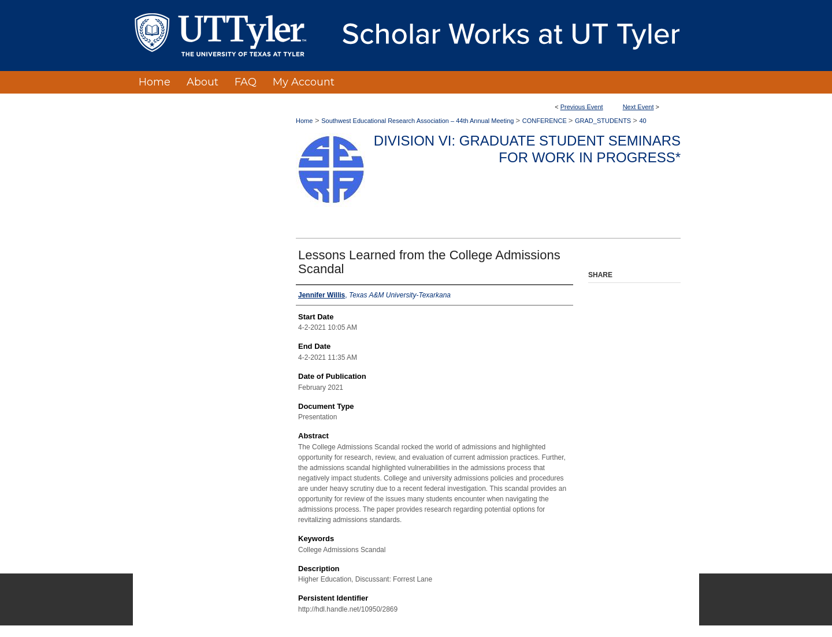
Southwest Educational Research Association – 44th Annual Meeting (418, 120)
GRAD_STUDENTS (604, 120)
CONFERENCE (545, 120)
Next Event (638, 106)
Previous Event (581, 106)
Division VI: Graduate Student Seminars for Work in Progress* (527, 149)
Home (304, 120)
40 (642, 120)
